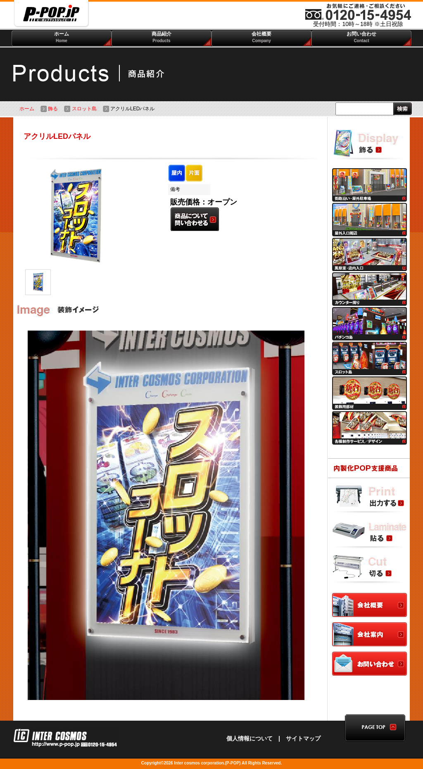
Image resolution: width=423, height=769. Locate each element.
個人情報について (249, 738)
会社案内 (369, 635)
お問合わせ (369, 664)
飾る (49, 109)
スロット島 (80, 109)
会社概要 (261, 37)
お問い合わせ (361, 37)
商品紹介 (161, 37)
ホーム (61, 37)
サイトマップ (303, 738)
